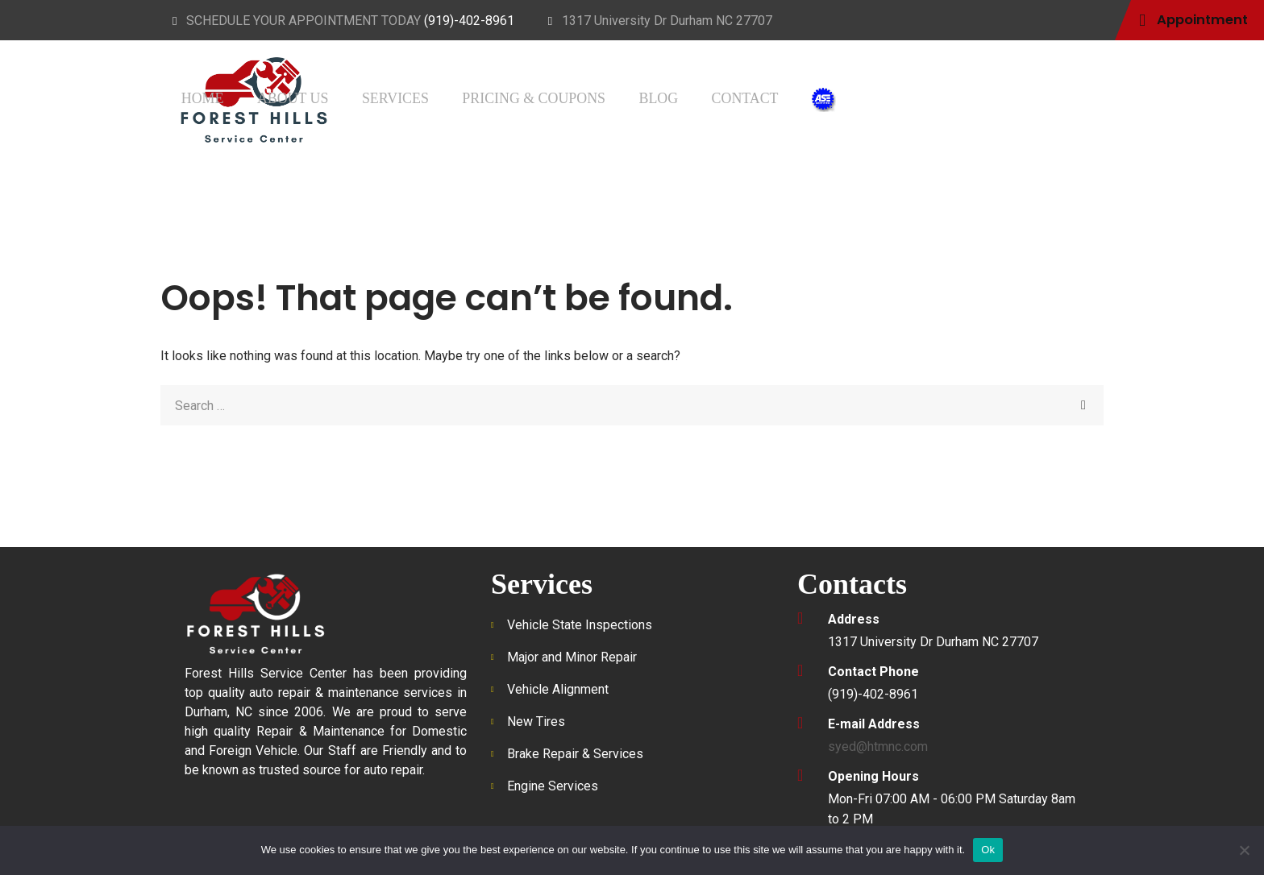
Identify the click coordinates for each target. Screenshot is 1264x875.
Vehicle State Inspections (579, 624)
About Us (547, 97)
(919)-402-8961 (469, 20)
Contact (932, 97)
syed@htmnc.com (878, 746)
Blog (859, 97)
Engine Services (552, 786)
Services (632, 97)
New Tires (536, 721)
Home (473, 97)
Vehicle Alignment (558, 689)
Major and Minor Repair (572, 657)
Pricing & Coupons (751, 97)
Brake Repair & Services (575, 753)
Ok (988, 850)
